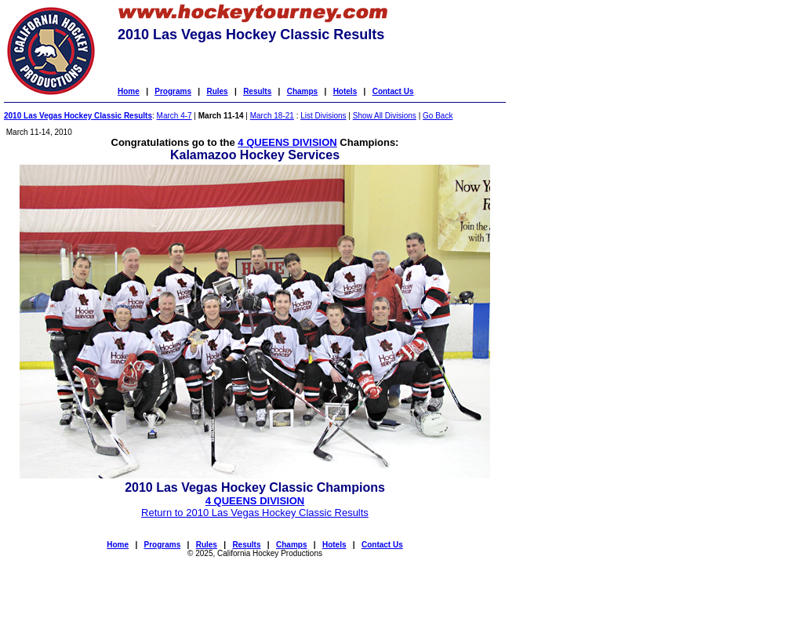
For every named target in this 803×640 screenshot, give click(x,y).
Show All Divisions (384, 115)
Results (257, 91)
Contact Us (393, 91)
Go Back (437, 115)
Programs (172, 91)
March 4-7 (174, 115)
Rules (216, 91)
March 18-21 (272, 115)
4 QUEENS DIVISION (287, 142)
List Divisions (323, 115)
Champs (302, 91)
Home (129, 91)
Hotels (345, 91)
